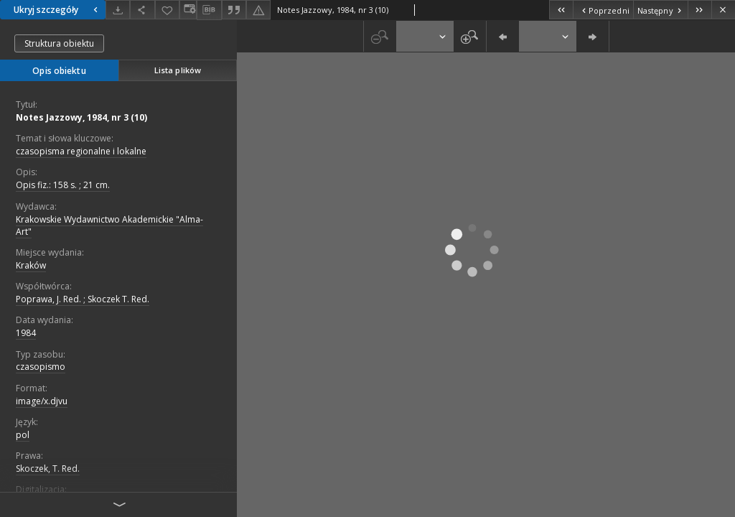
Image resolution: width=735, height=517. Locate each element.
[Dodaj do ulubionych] (167, 9)
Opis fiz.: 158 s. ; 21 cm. (63, 185)
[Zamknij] (723, 9)
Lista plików (177, 70)
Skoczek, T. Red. (48, 468)
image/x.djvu (41, 401)
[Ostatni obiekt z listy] (699, 9)
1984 (26, 333)
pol (22, 435)
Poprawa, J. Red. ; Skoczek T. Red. (82, 299)
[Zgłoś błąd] (258, 9)
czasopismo (40, 366)
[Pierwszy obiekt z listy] (561, 9)
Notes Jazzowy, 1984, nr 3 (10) (81, 117)
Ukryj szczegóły (57, 10)
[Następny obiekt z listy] (660, 9)
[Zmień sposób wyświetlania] (188, 9)
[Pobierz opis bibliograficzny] (209, 10)
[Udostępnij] (142, 9)
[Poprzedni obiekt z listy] (602, 9)
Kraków (31, 265)
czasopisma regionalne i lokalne (81, 151)
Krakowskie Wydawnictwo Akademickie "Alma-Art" (109, 225)
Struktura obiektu (59, 43)
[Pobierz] (118, 9)
